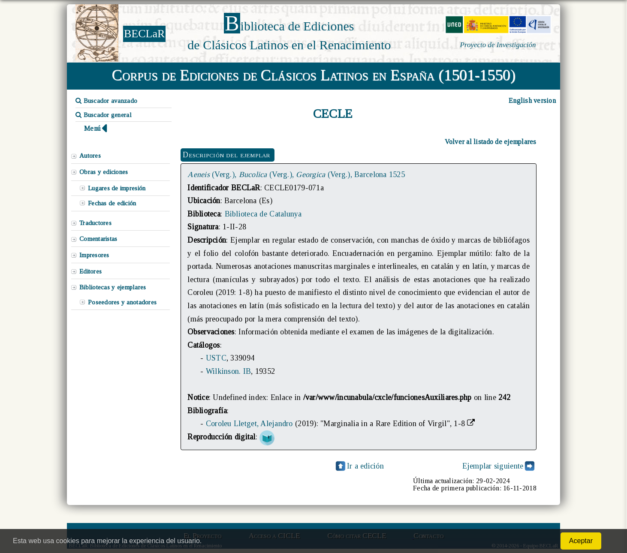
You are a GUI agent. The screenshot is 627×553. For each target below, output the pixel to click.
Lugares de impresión (116, 188)
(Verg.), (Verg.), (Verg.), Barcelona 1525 (296, 174)
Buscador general (103, 114)
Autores (90, 155)
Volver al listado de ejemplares (491, 141)
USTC (216, 358)
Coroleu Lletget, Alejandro (249, 423)
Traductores (95, 222)
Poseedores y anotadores (122, 302)
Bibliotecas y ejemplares (112, 287)
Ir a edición (359, 466)
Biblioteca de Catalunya (263, 214)
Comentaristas (98, 238)
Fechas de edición (112, 203)
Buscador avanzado (106, 100)
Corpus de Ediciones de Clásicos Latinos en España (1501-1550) (313, 75)
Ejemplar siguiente (493, 466)
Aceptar (581, 540)
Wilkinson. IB (228, 371)
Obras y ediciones (103, 171)
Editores (90, 271)
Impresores (94, 255)
